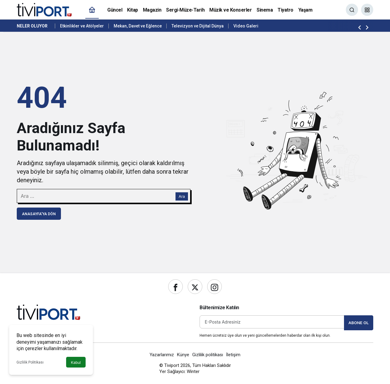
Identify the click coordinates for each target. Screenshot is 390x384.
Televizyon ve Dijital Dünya (198, 26)
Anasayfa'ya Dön (39, 214)
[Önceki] (359, 27)
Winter (193, 371)
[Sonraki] (367, 27)
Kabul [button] (76, 362)
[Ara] (352, 10)
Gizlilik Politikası (30, 362)
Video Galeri (245, 26)
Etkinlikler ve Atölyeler (82, 26)
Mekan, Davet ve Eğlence (138, 26)
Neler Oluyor (32, 26)
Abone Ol (359, 322)
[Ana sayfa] (92, 10)
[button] (367, 10)
